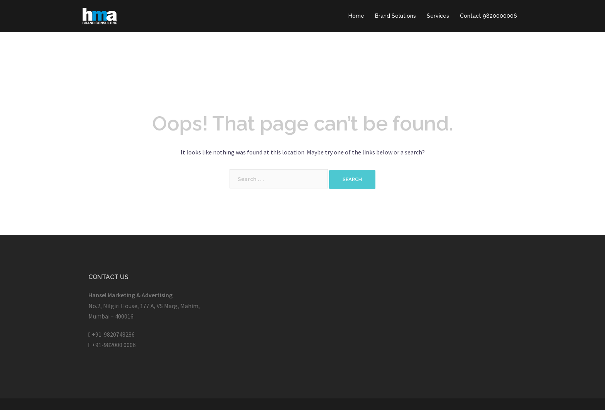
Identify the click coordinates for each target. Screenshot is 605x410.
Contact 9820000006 (488, 16)
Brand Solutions (395, 16)
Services (438, 16)
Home (356, 16)
